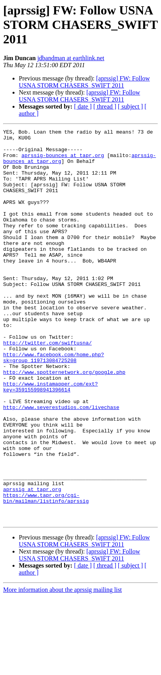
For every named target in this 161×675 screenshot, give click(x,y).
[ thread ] (104, 106)
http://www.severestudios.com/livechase (61, 463)
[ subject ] (130, 106)
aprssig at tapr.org (32, 561)
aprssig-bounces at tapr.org (63, 160)
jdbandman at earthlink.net (70, 58)
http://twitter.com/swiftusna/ (47, 385)
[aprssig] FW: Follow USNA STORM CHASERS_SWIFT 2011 (84, 82)
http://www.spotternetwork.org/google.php (64, 421)
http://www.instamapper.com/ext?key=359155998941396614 (50, 439)
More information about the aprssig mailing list (62, 668)
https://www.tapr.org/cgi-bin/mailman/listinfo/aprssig (46, 572)
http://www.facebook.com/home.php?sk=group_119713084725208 (53, 403)
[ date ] (83, 106)
